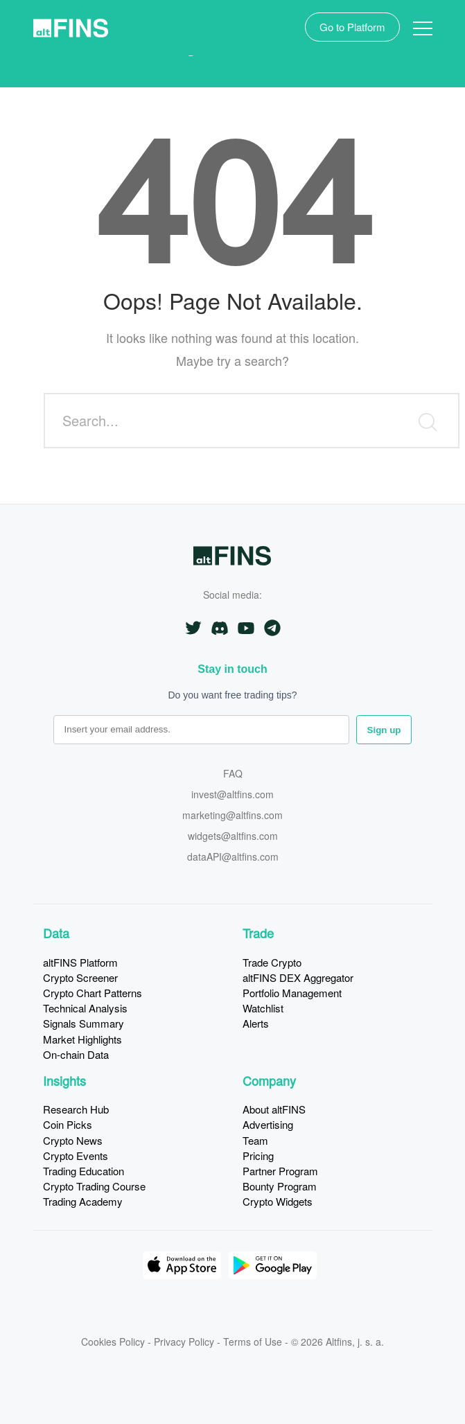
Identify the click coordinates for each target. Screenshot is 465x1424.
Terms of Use (252, 1341)
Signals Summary (83, 1023)
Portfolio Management (292, 992)
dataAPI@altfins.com (233, 857)
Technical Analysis (85, 1008)
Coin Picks (67, 1124)
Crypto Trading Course (94, 1186)
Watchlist (263, 1008)
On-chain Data (76, 1054)
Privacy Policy (184, 1341)
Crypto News (73, 1140)
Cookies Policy (113, 1341)
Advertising (268, 1124)
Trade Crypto (272, 962)
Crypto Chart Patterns (92, 992)
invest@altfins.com (232, 795)
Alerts (256, 1023)
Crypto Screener (80, 977)
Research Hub (76, 1109)
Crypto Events (75, 1155)
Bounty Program (280, 1186)
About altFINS (274, 1109)
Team (255, 1140)
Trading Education (83, 1170)
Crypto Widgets (278, 1201)
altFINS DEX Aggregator (298, 977)
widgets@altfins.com (233, 837)
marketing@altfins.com (232, 816)
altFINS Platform (80, 962)
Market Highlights (82, 1039)
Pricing (258, 1155)
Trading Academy (83, 1201)
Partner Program (280, 1170)
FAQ (233, 774)
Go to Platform (352, 26)
